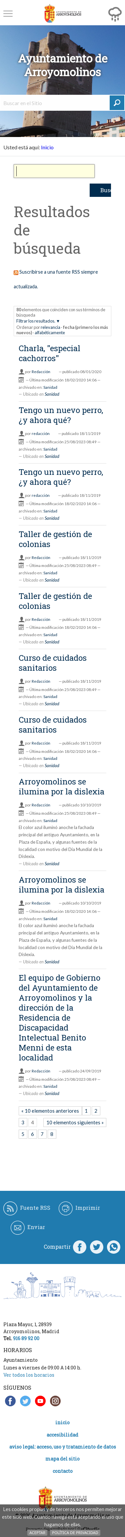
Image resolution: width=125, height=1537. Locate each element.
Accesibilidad (62, 1435)
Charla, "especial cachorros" (49, 353)
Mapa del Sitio (62, 1459)
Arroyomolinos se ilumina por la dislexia (61, 786)
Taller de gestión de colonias (55, 539)
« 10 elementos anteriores (50, 1111)
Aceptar (37, 1532)
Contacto (63, 1471)
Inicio (47, 147)
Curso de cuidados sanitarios (53, 662)
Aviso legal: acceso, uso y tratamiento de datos (62, 1447)
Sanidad (50, 387)
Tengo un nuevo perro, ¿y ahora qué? (61, 415)
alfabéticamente (50, 332)
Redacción (41, 371)
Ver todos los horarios (28, 1375)
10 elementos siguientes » (75, 1122)
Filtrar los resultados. (35, 321)
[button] (8, 13)
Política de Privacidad (75, 1532)
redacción (41, 433)
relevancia (50, 327)
